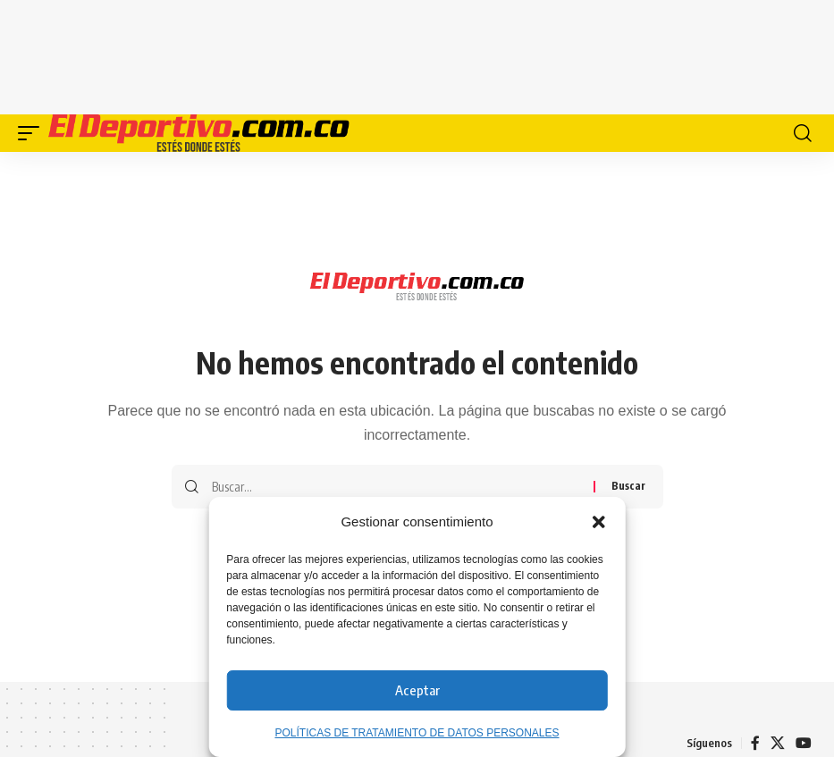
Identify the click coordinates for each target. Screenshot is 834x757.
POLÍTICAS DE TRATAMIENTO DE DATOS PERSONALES (416, 733)
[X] (777, 743)
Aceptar (417, 690)
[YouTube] (803, 743)
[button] (599, 522)
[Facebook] (755, 743)
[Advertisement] (417, 53)
